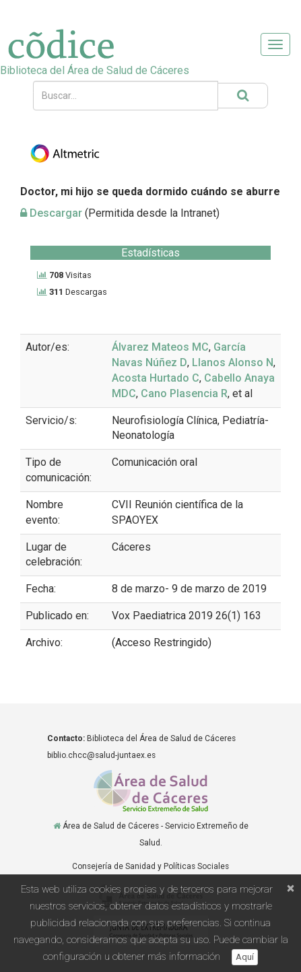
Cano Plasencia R (184, 393)
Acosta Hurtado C (155, 378)
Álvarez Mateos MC (160, 347)
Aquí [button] (245, 957)
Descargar (51, 213)
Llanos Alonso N (232, 362)
